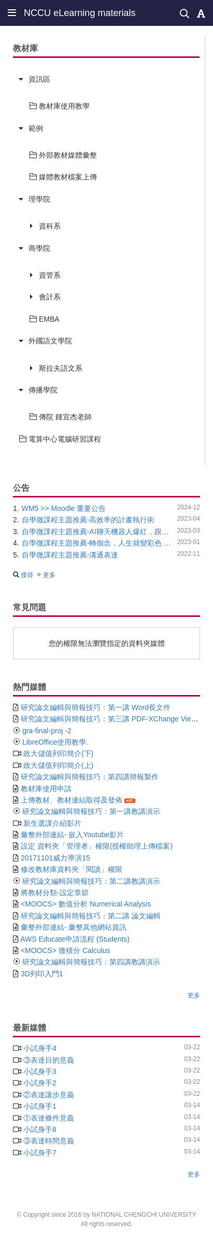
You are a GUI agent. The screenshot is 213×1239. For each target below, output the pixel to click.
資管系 (50, 275)
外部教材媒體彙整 (63, 155)
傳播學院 (43, 390)
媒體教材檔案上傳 (63, 177)
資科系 (50, 226)
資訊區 (39, 79)
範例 (36, 128)
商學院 (39, 248)
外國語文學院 (50, 341)
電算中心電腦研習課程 (60, 439)
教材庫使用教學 (60, 106)
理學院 (39, 199)
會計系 (50, 297)
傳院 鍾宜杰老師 (61, 417)
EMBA (45, 319)
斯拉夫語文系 (60, 368)
